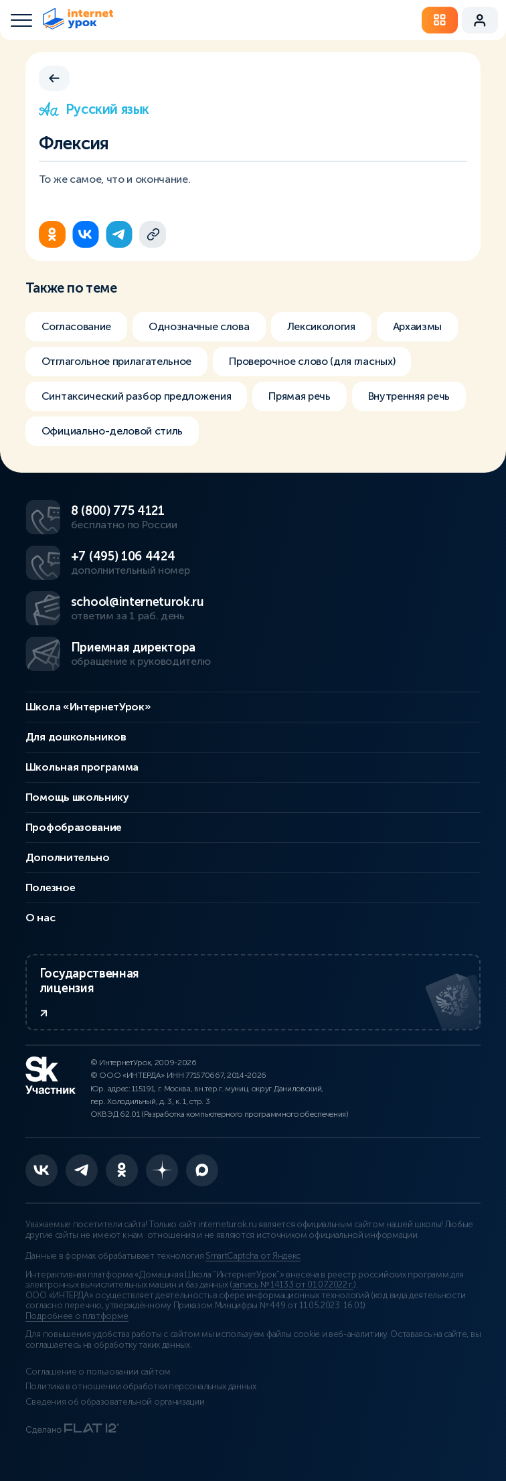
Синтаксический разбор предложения (136, 396)
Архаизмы (417, 326)
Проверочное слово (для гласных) (312, 361)
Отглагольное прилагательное (116, 361)
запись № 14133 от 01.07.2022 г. (292, 1285)
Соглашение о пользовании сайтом (98, 1372)
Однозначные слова (199, 326)
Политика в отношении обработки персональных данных (140, 1386)
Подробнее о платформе (77, 1316)
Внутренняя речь (409, 396)
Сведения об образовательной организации (115, 1402)
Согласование (76, 326)
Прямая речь (299, 396)
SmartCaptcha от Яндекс (253, 1256)
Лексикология (321, 326)
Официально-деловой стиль (112, 431)
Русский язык (94, 109)
